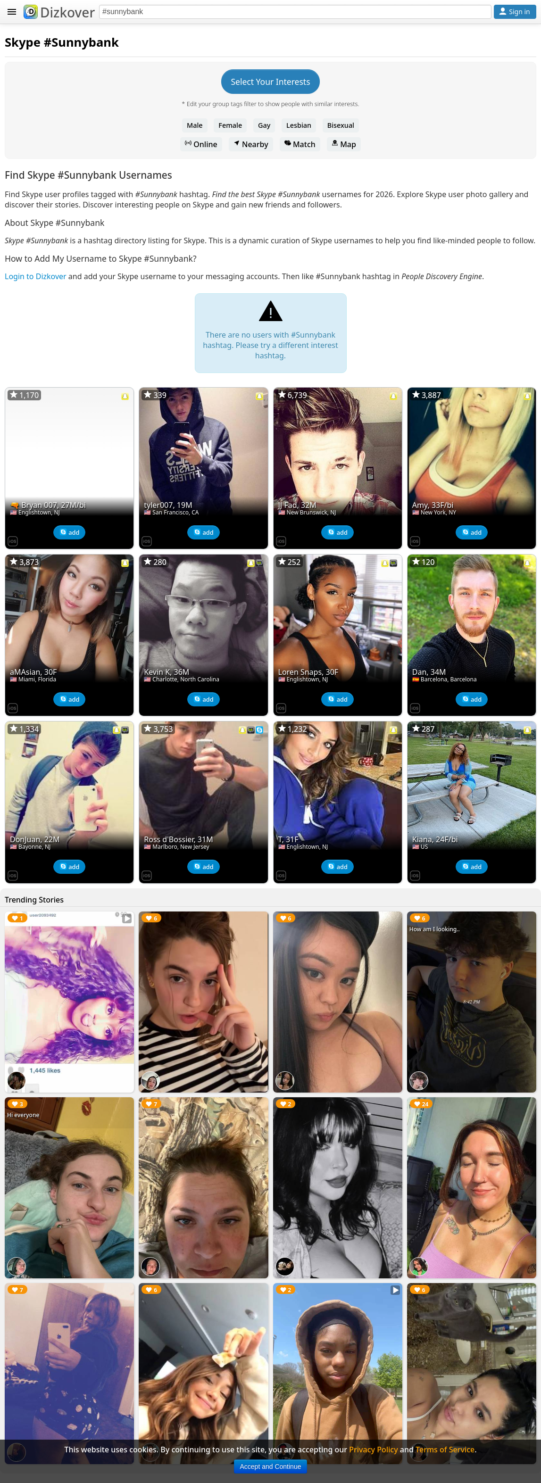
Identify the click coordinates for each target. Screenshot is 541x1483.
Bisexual (340, 125)
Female (230, 125)
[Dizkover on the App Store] (12, 540)
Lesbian (298, 125)
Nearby (250, 144)
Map (344, 144)
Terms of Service (445, 1449)
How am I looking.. (434, 929)
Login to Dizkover (36, 276)
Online (201, 144)
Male (195, 125)
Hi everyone (23, 1115)
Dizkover (59, 12)
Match (300, 144)
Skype (23, 42)
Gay (264, 125)
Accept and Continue (270, 1466)
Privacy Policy (373, 1449)
